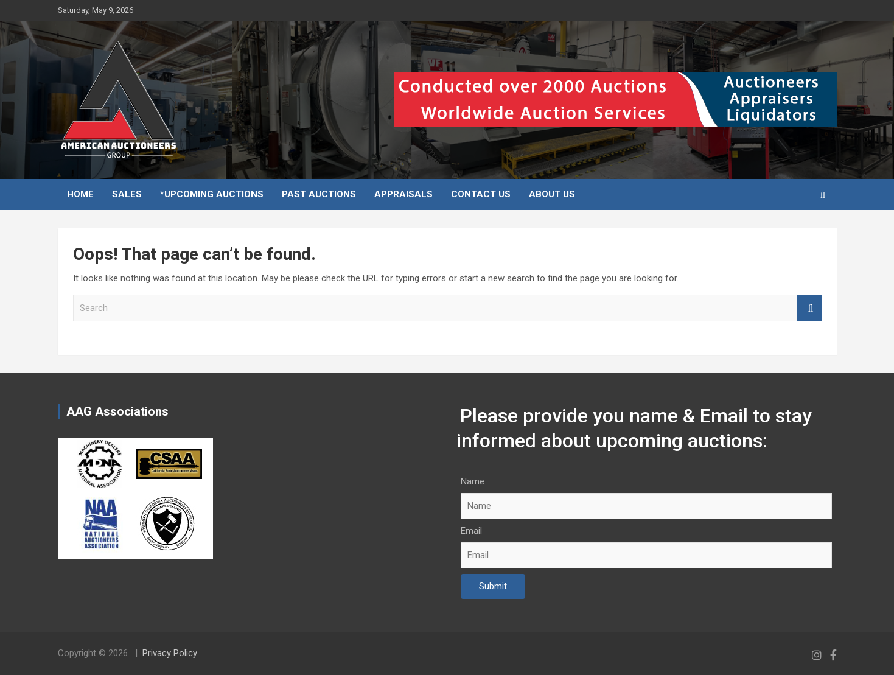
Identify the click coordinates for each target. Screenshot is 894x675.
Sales (127, 194)
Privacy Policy (169, 653)
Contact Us (481, 194)
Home (80, 194)
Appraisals (403, 194)
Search (809, 308)
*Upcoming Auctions (212, 194)
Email (471, 530)
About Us (552, 194)
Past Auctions (319, 194)
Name (472, 481)
